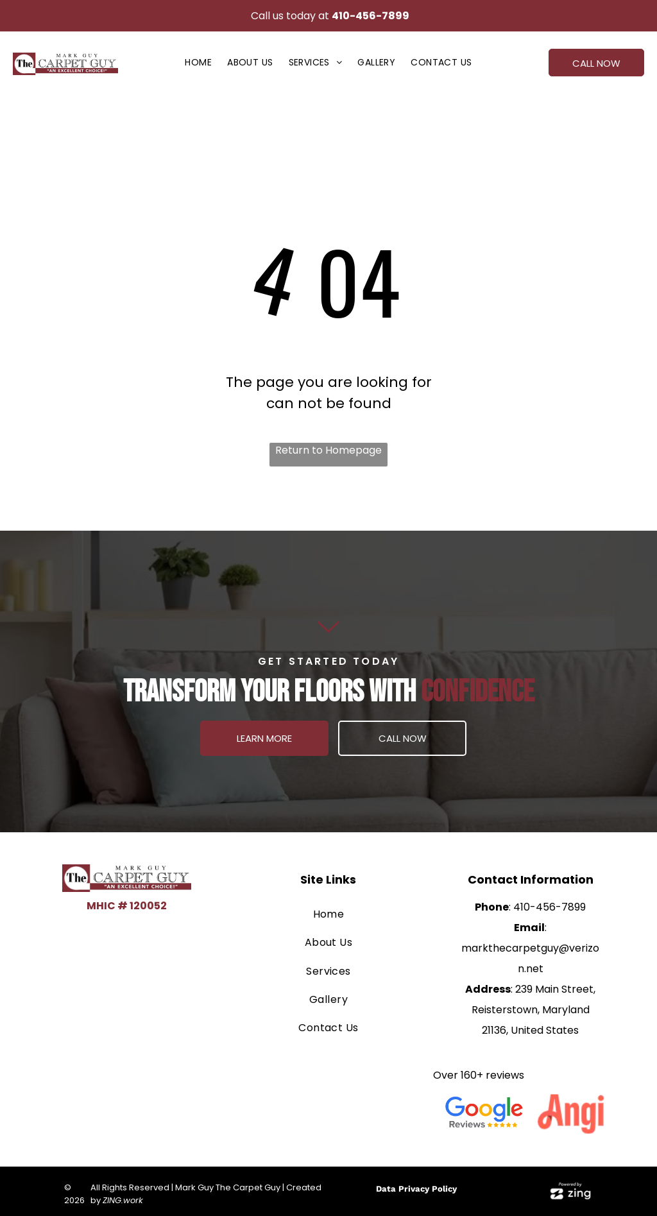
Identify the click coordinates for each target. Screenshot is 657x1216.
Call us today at (290, 15)
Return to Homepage (328, 450)
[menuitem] (198, 62)
